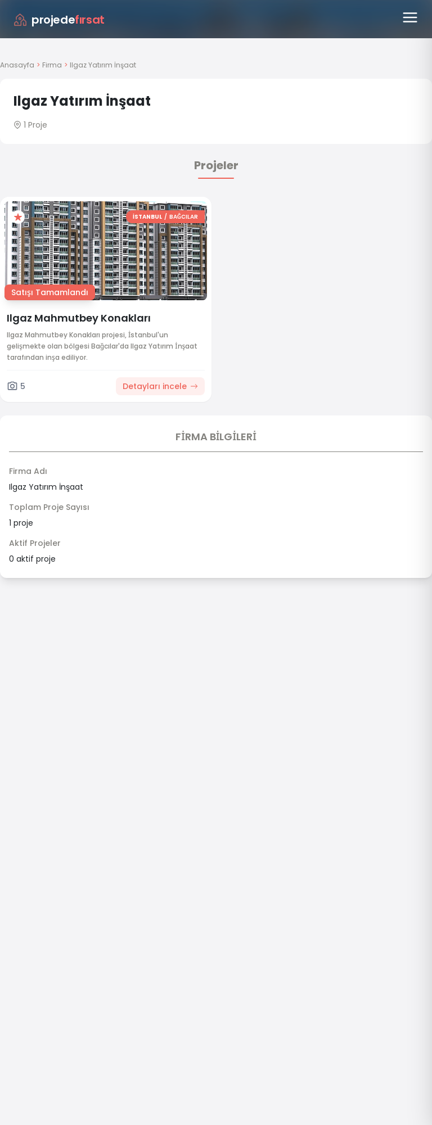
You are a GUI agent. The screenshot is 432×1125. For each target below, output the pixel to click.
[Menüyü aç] (410, 17)
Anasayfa (17, 65)
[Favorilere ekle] (18, 217)
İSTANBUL (147, 217)
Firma (52, 65)
